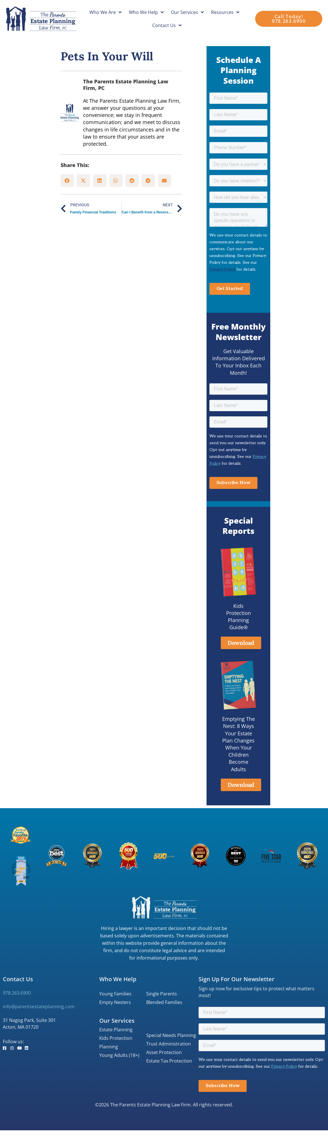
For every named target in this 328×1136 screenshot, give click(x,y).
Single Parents (161, 994)
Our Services (187, 12)
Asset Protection (164, 1052)
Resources (225, 12)
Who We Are (105, 12)
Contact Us (166, 25)
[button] (67, 180)
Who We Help (146, 12)
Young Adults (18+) (119, 1055)
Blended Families (164, 1002)
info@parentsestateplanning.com (39, 1006)
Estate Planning (116, 1029)
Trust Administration (168, 1044)
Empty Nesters (115, 1002)
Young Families (115, 994)
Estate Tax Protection (169, 1061)
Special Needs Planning (171, 1035)
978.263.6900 (17, 993)
